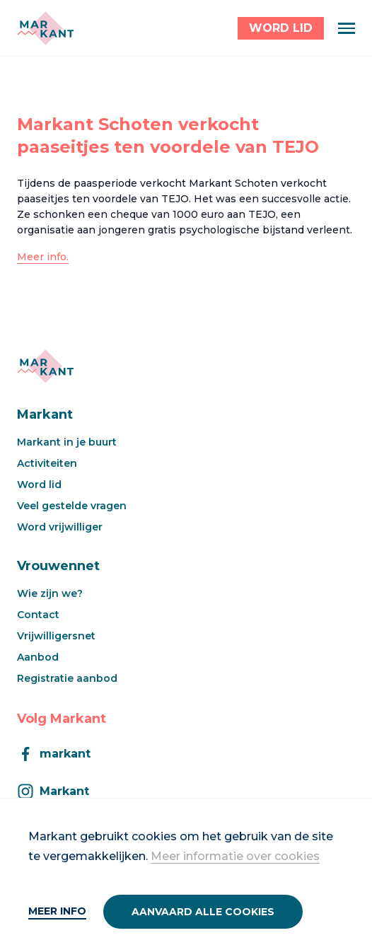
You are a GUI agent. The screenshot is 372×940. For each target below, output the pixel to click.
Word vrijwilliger (60, 527)
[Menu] (346, 28)
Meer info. (43, 256)
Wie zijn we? (50, 593)
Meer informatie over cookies (235, 856)
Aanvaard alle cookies (203, 911)
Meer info (57, 911)
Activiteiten (47, 463)
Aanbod (38, 657)
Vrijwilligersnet (56, 635)
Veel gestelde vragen (72, 505)
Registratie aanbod (67, 678)
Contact (38, 614)
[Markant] (45, 28)
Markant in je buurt (67, 442)
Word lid (39, 484)
